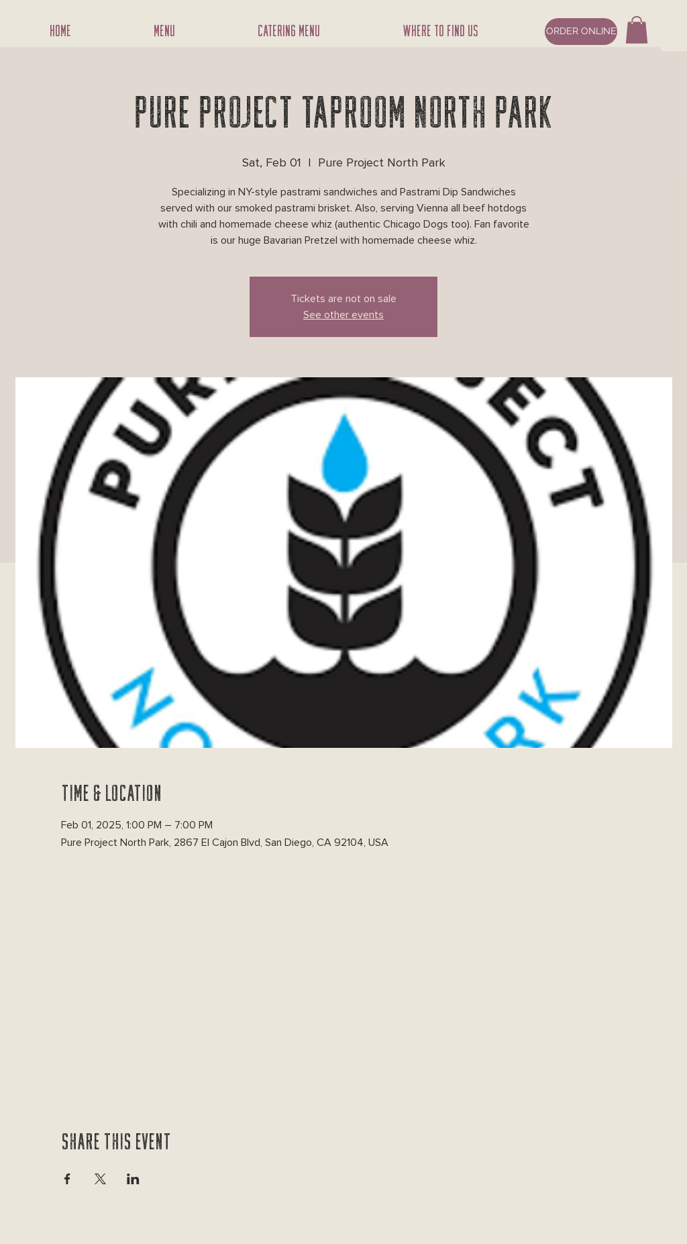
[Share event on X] (100, 1179)
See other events (343, 314)
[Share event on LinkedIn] (133, 1179)
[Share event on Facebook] (67, 1179)
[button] (636, 30)
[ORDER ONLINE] (581, 31)
